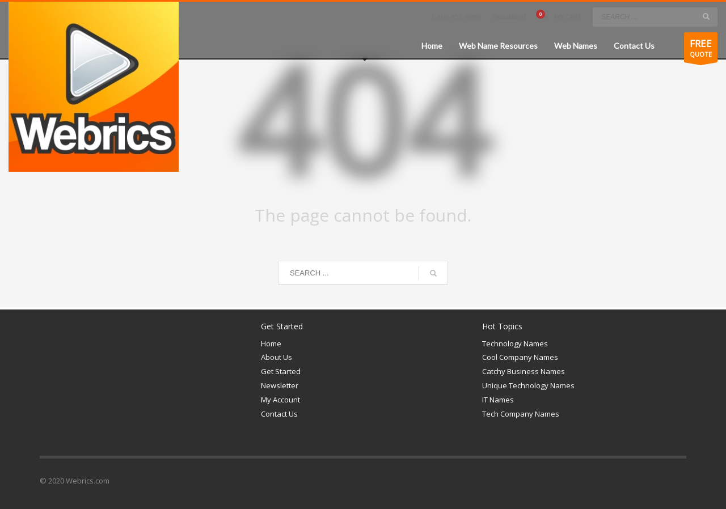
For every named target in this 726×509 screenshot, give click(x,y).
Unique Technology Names (528, 385)
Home (271, 343)
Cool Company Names (520, 357)
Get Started (281, 371)
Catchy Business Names (523, 371)
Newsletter (279, 385)
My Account (280, 400)
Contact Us (279, 414)
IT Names (498, 400)
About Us (276, 357)
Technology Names (515, 343)
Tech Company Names (520, 414)
